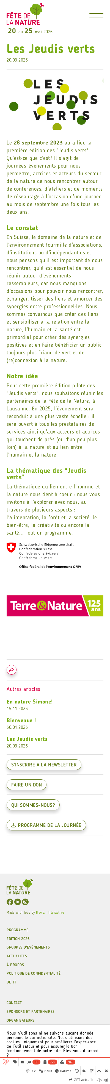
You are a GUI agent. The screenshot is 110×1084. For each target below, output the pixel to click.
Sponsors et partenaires (31, 1012)
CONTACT (14, 1003)
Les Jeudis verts (55, 743)
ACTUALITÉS (17, 956)
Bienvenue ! (55, 724)
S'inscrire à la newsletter (44, 765)
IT (14, 982)
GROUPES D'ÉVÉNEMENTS (28, 947)
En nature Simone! (55, 705)
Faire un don (26, 785)
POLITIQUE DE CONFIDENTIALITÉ (34, 973)
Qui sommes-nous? (33, 805)
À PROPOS (15, 965)
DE (9, 982)
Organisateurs (21, 1020)
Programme (18, 930)
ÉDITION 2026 (18, 939)
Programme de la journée (46, 825)
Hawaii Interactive (50, 913)
